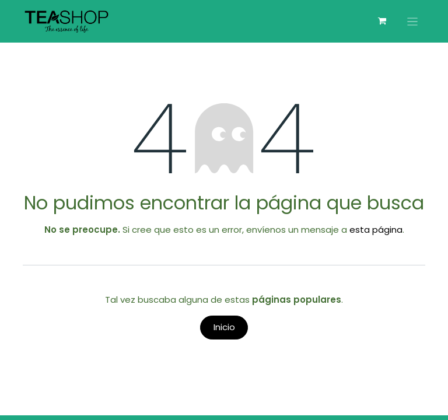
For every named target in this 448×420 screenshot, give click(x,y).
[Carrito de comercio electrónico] (382, 21)
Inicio (224, 327)
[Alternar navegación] (413, 21)
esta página (375, 229)
